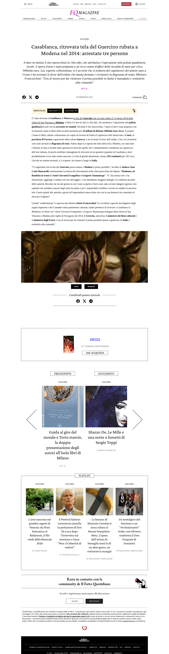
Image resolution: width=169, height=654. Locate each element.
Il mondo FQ (102, 4)
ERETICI (95, 339)
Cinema (70, 18)
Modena (91, 287)
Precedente (62, 373)
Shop (94, 4)
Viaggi (93, 18)
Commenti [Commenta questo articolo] (139, 97)
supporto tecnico (129, 621)
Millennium (88, 4)
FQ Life (43, 18)
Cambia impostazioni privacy (76, 647)
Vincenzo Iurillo (70, 555)
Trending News (29, 18)
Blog (82, 4)
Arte (76, 287)
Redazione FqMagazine (101, 559)
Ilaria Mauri (41, 551)
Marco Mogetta (107, 450)
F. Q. (86, 89)
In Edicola (76, 4)
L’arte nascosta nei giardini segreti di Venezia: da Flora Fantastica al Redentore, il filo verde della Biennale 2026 (40, 531)
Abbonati (126, 4)
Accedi (75, 601)
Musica (82, 18)
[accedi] (140, 4)
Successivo (106, 373)
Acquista (95, 353)
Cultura (142, 18)
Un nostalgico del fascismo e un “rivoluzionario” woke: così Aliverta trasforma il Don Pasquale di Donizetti (129, 531)
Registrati (94, 601)
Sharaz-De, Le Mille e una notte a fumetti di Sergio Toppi (106, 437)
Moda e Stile (106, 18)
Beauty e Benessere (125, 18)
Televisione (57, 18)
